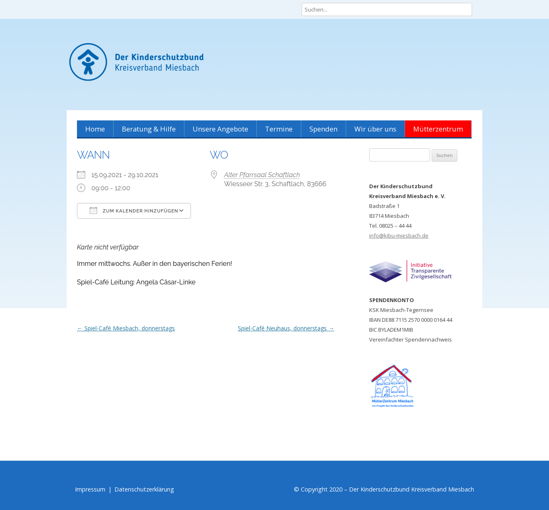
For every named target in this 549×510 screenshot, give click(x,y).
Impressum (90, 489)
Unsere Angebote (220, 129)
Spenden (323, 129)
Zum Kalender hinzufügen (134, 210)
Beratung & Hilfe (149, 129)
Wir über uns (375, 129)
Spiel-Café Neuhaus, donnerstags (286, 328)
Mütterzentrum (438, 129)
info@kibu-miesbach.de (398, 235)
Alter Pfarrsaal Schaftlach (262, 175)
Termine (279, 129)
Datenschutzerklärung (144, 489)
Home (95, 129)
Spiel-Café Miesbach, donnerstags (126, 328)
